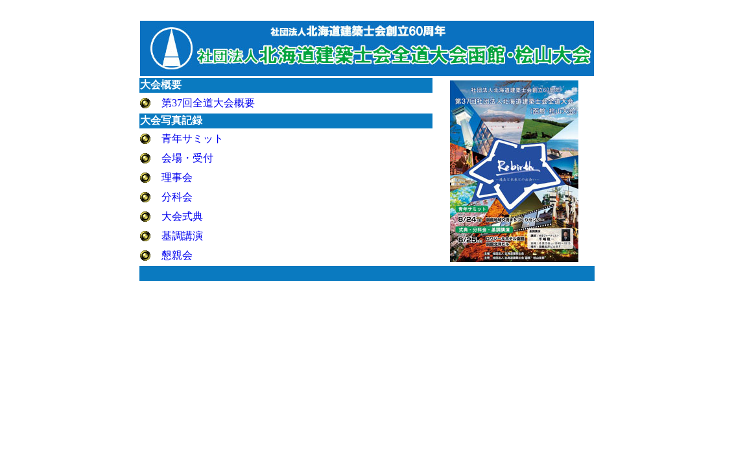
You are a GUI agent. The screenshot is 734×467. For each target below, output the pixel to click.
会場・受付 (187, 157)
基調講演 (182, 235)
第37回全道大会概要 (208, 102)
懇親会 (177, 255)
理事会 (177, 177)
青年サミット (192, 138)
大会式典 (182, 216)
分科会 (177, 196)
